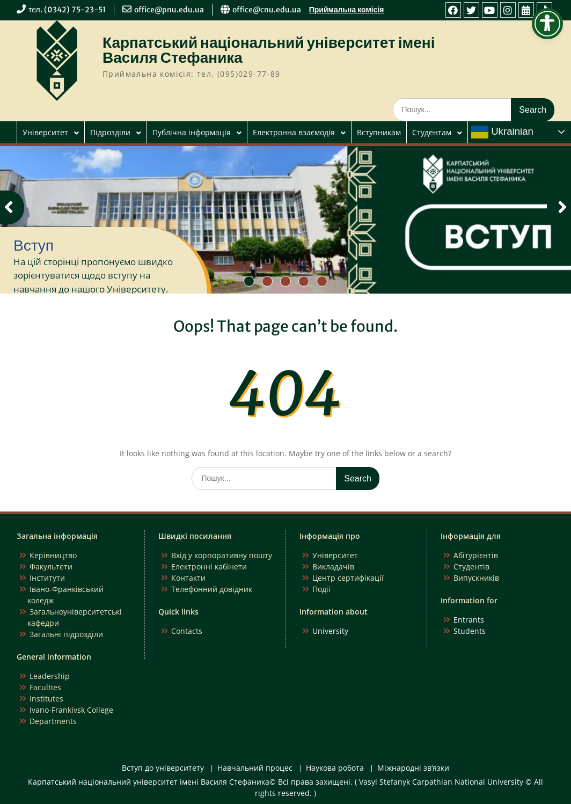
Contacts (186, 631)
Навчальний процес (254, 768)
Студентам (431, 132)
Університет (45, 132)
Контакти (188, 578)
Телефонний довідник (211, 589)
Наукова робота (335, 768)
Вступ (33, 245)
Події (321, 589)
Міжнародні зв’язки (413, 768)
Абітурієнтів (475, 555)
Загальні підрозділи (66, 634)
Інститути (47, 578)
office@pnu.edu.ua (169, 9)
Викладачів (333, 566)
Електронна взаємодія (294, 132)
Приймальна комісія (346, 9)
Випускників (476, 578)
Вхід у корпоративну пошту (221, 555)
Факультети (51, 566)
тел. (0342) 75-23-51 (67, 9)
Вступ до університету (163, 768)
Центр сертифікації (348, 578)
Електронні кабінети (209, 566)
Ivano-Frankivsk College (71, 710)
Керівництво (53, 555)
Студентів (471, 566)
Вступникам (379, 132)
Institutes (46, 698)
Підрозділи (110, 132)
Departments (53, 721)
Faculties (45, 687)
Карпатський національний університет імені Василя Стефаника (269, 50)
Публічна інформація (191, 132)
